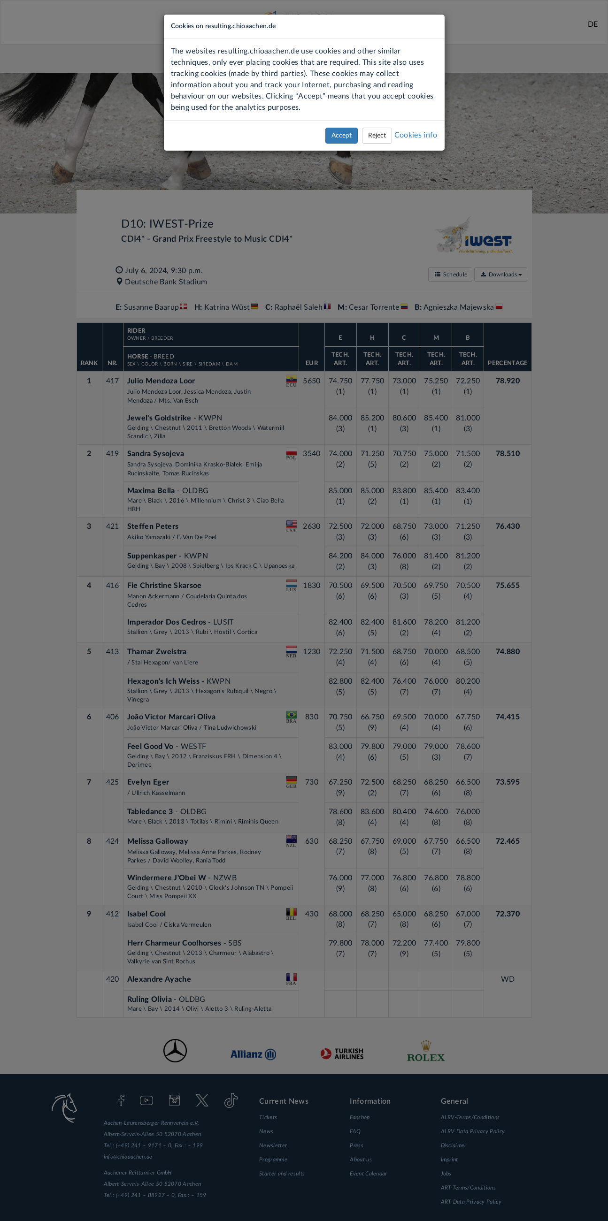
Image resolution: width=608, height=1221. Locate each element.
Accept (341, 135)
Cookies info (416, 135)
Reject (377, 135)
